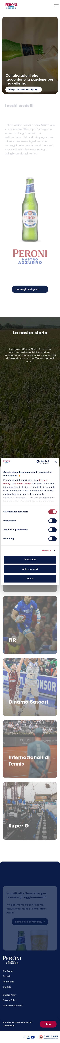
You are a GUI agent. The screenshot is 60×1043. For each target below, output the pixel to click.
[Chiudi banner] (56, 462)
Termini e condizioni (12, 1008)
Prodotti (6, 978)
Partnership (8, 984)
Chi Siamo (8, 973)
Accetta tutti (30, 559)
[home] (10, 6)
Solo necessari (30, 569)
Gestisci (46, 550)
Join (48, 1024)
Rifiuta (30, 578)
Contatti (7, 989)
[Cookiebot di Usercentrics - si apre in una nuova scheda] (37, 462)
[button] (56, 6)
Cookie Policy (23, 483)
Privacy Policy (10, 1002)
